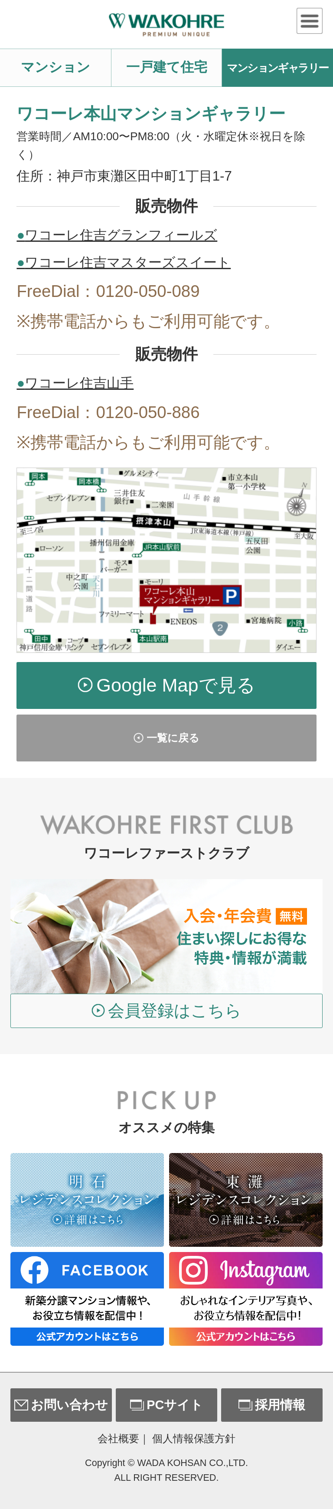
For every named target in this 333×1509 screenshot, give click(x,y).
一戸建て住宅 (166, 67)
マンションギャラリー (277, 68)
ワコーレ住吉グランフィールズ (116, 235)
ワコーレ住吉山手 (75, 383)
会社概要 (118, 1438)
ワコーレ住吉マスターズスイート (123, 262)
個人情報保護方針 (193, 1438)
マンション (55, 67)
